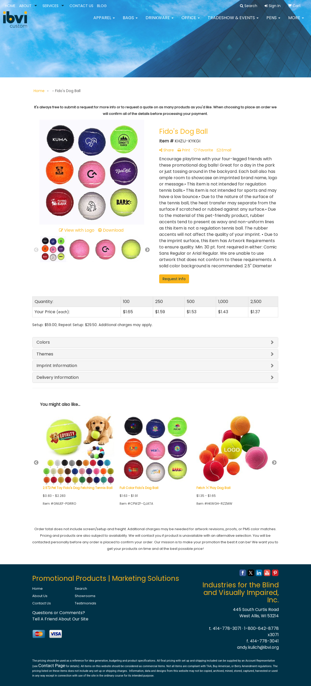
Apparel (104, 21)
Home (37, 588)
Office (190, 21)
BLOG (102, 5)
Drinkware (160, 21)
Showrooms (85, 595)
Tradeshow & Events (233, 21)
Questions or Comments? (58, 613)
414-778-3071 (227, 628)
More (296, 21)
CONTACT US (81, 5)
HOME (10, 5)
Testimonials (85, 603)
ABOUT (25, 5)
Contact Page (51, 665)
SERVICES (50, 5)
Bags (130, 21)
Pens (273, 21)
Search (81, 588)
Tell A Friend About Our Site (60, 619)
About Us (39, 595)
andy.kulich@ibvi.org (258, 647)
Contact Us (41, 603)
